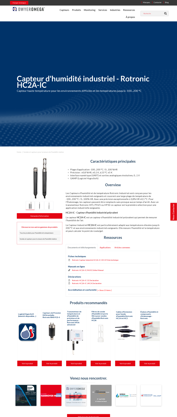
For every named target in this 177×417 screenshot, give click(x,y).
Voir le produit (27, 363)
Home (19, 152)
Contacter (158, 2)
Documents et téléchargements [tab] (82, 247)
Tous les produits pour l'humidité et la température (36, 233)
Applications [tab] (105, 247)
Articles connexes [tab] (122, 247)
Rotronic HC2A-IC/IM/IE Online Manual (88, 270)
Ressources (129, 10)
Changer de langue (19, 3)
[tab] (30, 205)
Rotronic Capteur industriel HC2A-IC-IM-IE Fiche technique (95, 260)
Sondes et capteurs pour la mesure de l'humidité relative (43, 152)
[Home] (29, 9)
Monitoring (89, 10)
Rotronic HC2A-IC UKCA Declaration (86, 283)
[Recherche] (165, 13)
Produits (76, 10)
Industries (115, 10)
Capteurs (64, 10)
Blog (167, 2)
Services (102, 10)
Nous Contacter (173, 212)
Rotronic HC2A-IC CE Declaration (85, 280)
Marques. (146, 2)
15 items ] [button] (108, 290)
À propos (130, 17)
